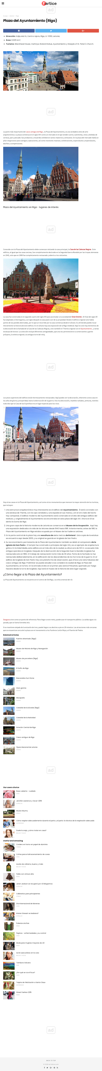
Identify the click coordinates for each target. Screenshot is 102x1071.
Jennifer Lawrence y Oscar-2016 (29, 801)
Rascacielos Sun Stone (25, 678)
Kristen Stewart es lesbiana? (27, 913)
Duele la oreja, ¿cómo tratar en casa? (31, 830)
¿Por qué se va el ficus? (25, 972)
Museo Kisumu (22, 811)
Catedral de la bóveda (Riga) (27, 708)
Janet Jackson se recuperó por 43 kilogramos (34, 884)
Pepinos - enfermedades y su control (31, 933)
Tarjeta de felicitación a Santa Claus (30, 982)
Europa (5, 16)
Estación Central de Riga (26, 727)
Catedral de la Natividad (25, 717)
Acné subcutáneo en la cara (27, 953)
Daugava (6, 619)
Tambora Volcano (23, 963)
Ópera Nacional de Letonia (26, 747)
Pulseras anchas (22, 923)
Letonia (11, 16)
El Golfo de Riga (22, 668)
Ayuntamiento (86, 328)
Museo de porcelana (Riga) (27, 658)
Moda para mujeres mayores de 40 (30, 943)
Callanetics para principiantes (28, 894)
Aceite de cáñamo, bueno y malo (29, 864)
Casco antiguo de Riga (25, 737)
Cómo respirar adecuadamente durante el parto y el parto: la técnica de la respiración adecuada (55, 821)
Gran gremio (21, 688)
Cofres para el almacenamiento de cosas (33, 854)
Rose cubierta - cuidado (26, 791)
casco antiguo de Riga (34, 132)
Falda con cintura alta (25, 874)
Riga (17, 16)
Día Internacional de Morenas (28, 903)
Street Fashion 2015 (23, 992)
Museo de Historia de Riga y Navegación (32, 648)
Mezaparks (20, 698)
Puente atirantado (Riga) (26, 639)
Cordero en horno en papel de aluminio (32, 844)
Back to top (51, 1060)
